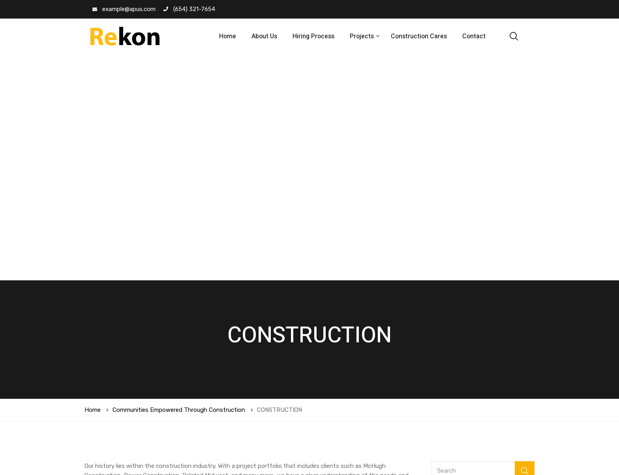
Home (227, 36)
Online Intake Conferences (474, 315)
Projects (362, 36)
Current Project (459, 299)
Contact (474, 36)
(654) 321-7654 (194, 9)
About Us (264, 36)
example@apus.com (129, 9)
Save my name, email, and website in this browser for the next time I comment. (202, 364)
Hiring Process (313, 36)
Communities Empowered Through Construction (179, 183)
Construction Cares (419, 36)
